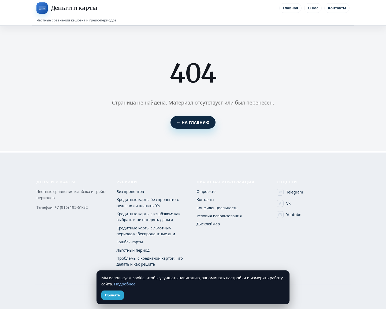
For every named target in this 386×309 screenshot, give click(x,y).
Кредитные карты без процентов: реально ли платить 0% (148, 202)
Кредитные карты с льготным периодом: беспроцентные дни (146, 230)
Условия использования (219, 215)
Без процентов (130, 191)
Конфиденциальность (216, 207)
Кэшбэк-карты (130, 241)
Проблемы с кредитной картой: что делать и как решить (150, 261)
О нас (313, 7)
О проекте (206, 191)
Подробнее (124, 283)
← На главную (192, 122)
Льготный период (133, 250)
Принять (112, 295)
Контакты (337, 7)
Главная (290, 7)
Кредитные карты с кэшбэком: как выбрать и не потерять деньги (148, 216)
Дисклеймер (208, 223)
